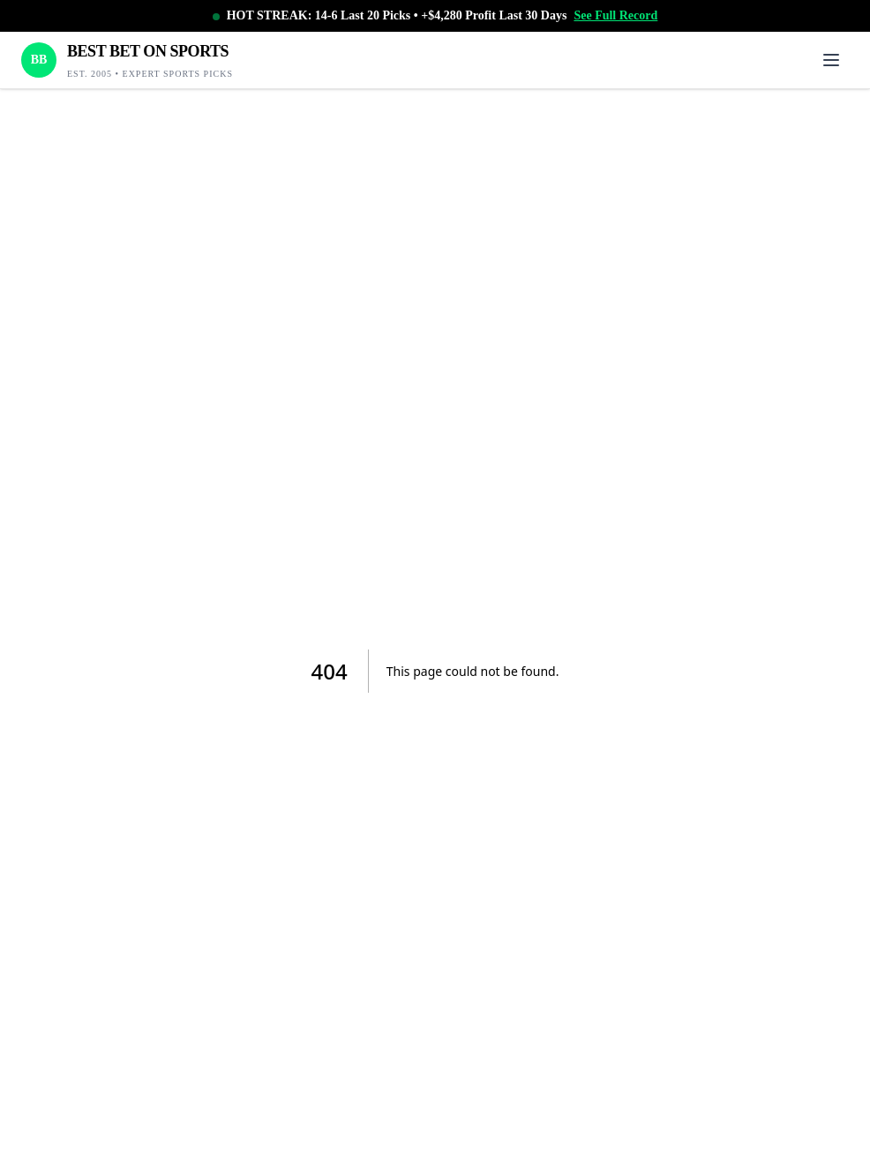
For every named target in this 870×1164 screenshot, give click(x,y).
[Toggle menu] (831, 60)
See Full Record (615, 15)
